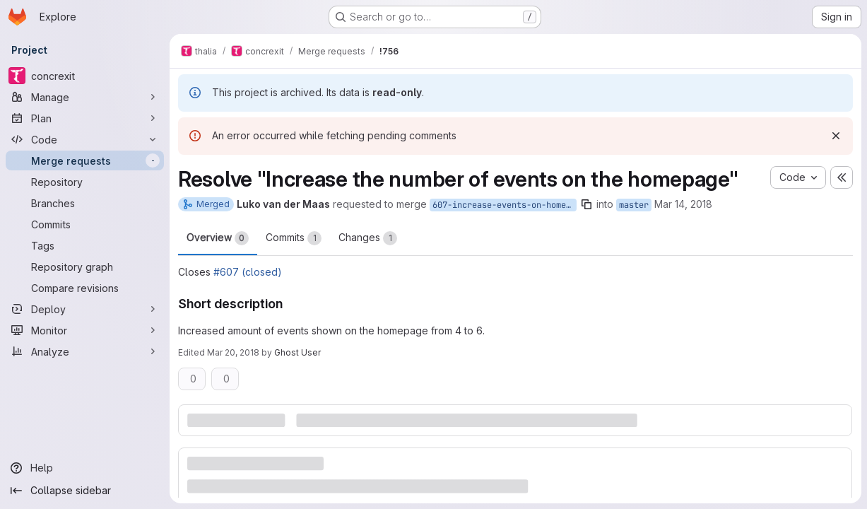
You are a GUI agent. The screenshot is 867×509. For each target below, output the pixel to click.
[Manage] (85, 97)
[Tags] (85, 245)
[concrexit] (85, 76)
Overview (218, 238)
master (634, 205)
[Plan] (85, 118)
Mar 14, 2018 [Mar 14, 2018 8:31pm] (683, 204)
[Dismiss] (835, 135)
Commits (294, 238)
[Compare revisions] (85, 288)
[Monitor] (85, 330)
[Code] (85, 139)
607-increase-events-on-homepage (504, 205)
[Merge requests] (85, 160)
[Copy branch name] (586, 204)
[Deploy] (85, 309)
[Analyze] (85, 351)
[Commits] (85, 224)
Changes (367, 238)
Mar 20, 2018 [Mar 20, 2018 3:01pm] (233, 352)
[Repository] (85, 182)
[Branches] (85, 203)
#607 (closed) (247, 272)
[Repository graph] (85, 266)
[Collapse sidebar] (85, 491)
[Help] (85, 468)
